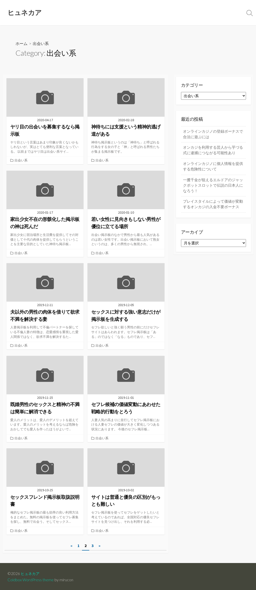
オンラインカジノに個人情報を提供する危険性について (213, 167)
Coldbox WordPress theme (31, 579)
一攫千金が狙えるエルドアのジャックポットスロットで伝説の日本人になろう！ (213, 187)
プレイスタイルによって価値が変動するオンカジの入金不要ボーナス (213, 206)
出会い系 (21, 160)
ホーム (22, 43)
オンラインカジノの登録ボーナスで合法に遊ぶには (213, 134)
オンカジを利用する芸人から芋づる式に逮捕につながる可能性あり (213, 151)
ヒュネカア (31, 573)
